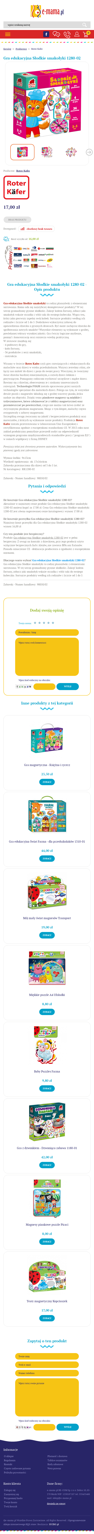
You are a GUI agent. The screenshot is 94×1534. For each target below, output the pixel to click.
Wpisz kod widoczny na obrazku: (35, 680)
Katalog (7, 48)
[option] (47, 103)
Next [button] (89, 152)
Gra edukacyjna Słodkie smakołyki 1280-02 (58, 560)
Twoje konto (10, 1502)
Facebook (46, 34)
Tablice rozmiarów (57, 1460)
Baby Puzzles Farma (47, 1071)
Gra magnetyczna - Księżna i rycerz (47, 765)
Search (86, 24)
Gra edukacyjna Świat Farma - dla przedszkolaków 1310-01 (47, 841)
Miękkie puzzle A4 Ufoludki (47, 995)
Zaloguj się (9, 1490)
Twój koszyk (10, 1506)
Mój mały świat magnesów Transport (47, 918)
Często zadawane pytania (17, 1468)
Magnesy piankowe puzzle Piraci (47, 1224)
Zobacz (47, 782)
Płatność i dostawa (57, 1456)
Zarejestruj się (11, 1494)
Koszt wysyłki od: (25, 239)
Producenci (21, 48)
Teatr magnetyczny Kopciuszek (47, 1301)
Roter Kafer (37, 48)
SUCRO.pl (54, 1524)
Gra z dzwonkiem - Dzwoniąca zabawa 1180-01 (47, 1148)
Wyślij (67, 686)
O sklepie (9, 1456)
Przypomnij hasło (13, 1498)
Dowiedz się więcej (56, 1503)
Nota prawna (54, 1468)
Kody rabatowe (55, 1464)
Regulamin (9, 1460)
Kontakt (8, 1464)
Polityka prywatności (15, 1472)
